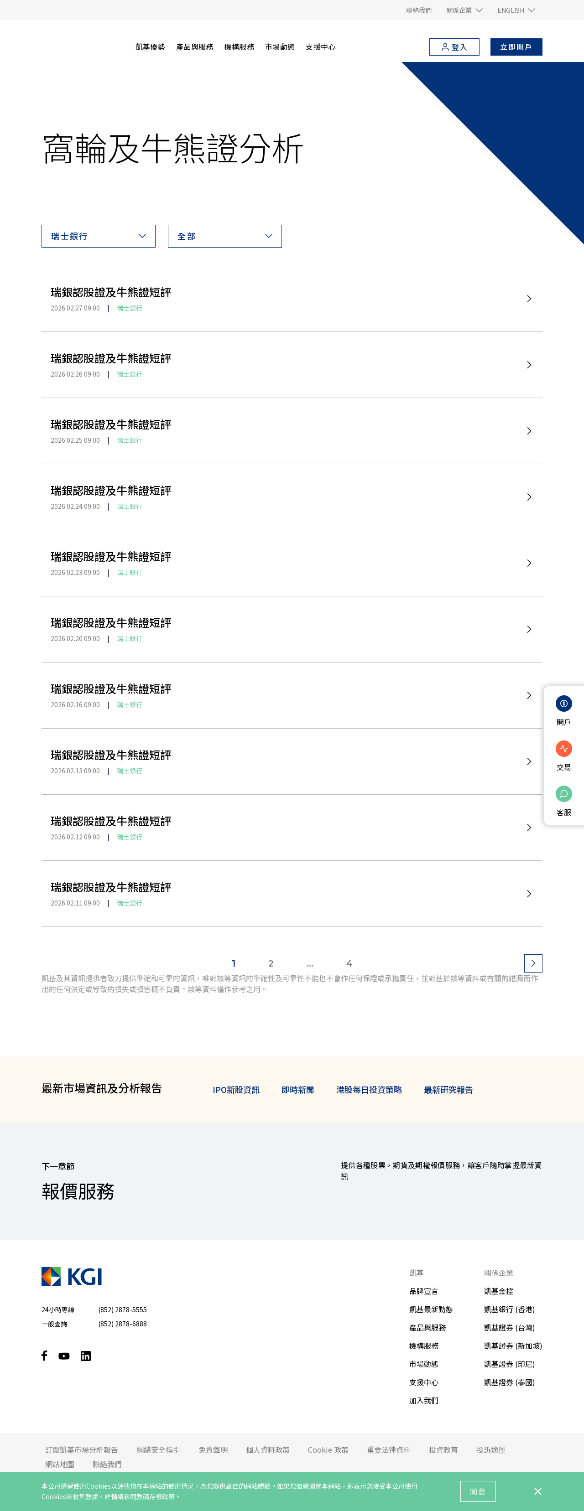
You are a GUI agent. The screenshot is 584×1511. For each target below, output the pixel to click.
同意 (478, 1491)
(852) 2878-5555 (122, 1309)
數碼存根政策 (155, 1496)
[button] (464, 10)
